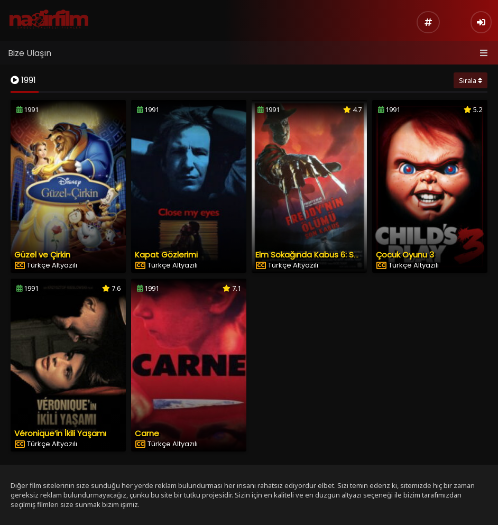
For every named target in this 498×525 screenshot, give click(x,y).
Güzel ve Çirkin (42, 254)
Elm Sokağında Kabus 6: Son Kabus (322, 254)
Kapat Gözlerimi (166, 254)
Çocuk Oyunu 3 (405, 254)
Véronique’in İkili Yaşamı (60, 433)
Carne (147, 433)
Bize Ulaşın (29, 53)
